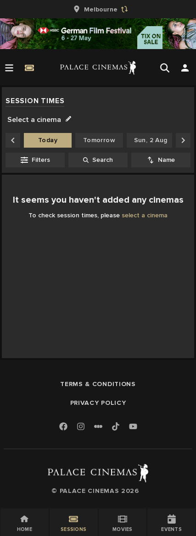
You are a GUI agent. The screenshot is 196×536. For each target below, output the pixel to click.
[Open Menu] (9, 68)
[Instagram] (81, 427)
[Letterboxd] (98, 426)
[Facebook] (63, 427)
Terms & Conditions (98, 384)
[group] (98, 9)
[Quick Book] (29, 68)
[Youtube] (133, 427)
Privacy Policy (98, 403)
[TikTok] (116, 426)
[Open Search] (165, 68)
